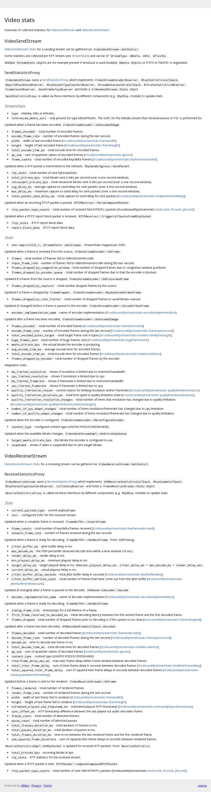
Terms (47, 785)
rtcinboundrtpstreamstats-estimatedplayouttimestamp (155, 706)
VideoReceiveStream (95, 30)
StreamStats (80, 56)
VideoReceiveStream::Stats (22, 464)
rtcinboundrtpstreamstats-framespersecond (141, 638)
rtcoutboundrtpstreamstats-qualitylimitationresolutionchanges (53, 404)
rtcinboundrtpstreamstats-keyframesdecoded (123, 528)
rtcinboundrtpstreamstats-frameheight (99, 702)
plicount (188, 209)
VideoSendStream (63, 30)
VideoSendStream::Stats (20, 49)
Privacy (36, 785)
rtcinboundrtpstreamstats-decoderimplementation (139, 597)
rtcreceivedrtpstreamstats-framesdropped (172, 619)
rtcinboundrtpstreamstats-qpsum (107, 651)
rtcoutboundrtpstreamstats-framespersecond (142, 331)
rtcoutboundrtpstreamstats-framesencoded (113, 326)
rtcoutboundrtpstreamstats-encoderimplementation (140, 312)
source (202, 785)
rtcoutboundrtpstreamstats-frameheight (92, 145)
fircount (176, 209)
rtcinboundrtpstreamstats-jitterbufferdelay (134, 574)
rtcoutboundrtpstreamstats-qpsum (108, 155)
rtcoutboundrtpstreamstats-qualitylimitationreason (164, 390)
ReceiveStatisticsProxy (62, 482)
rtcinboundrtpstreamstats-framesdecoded (111, 633)
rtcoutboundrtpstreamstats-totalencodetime (130, 354)
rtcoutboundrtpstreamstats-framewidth (89, 141)
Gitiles (25, 785)
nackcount (162, 209)
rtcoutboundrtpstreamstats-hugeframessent (118, 340)
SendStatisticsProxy (55, 80)
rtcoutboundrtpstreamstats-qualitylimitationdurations (157, 395)
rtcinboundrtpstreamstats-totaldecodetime (129, 647)
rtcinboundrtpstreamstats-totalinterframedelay (169, 665)
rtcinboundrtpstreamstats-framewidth (96, 697)
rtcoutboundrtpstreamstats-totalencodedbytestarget (136, 335)
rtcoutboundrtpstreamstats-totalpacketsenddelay (151, 196)
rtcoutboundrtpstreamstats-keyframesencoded (124, 159)
